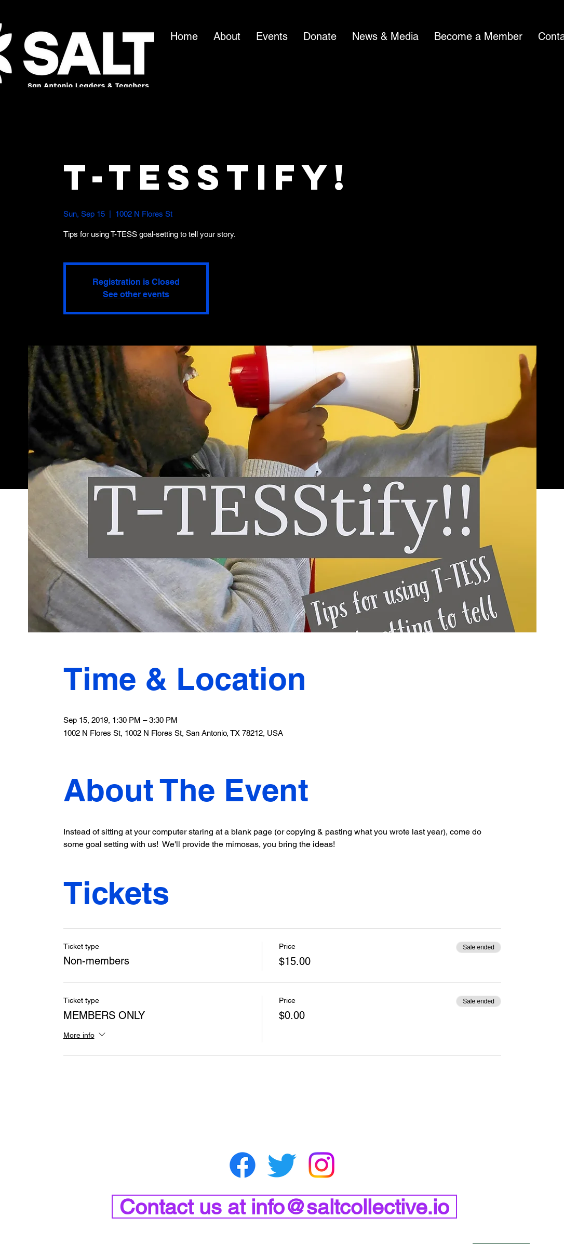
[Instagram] (321, 1165)
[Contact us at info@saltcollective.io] (284, 1207)
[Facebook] (242, 1165)
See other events (136, 294)
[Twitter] (282, 1165)
